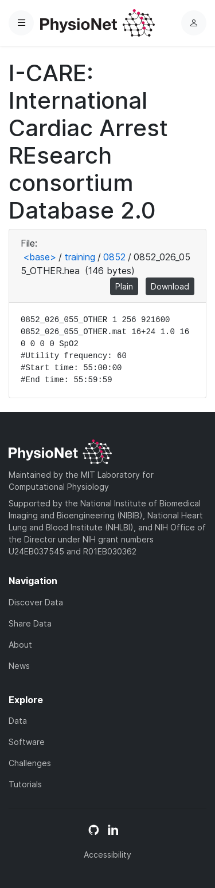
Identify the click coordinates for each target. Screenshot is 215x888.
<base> (39, 257)
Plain (124, 286)
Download (170, 286)
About (20, 644)
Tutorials (25, 784)
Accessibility (107, 854)
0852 (114, 257)
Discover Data (36, 602)
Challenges (30, 763)
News (19, 666)
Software (27, 742)
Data (18, 721)
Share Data (30, 623)
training (79, 257)
